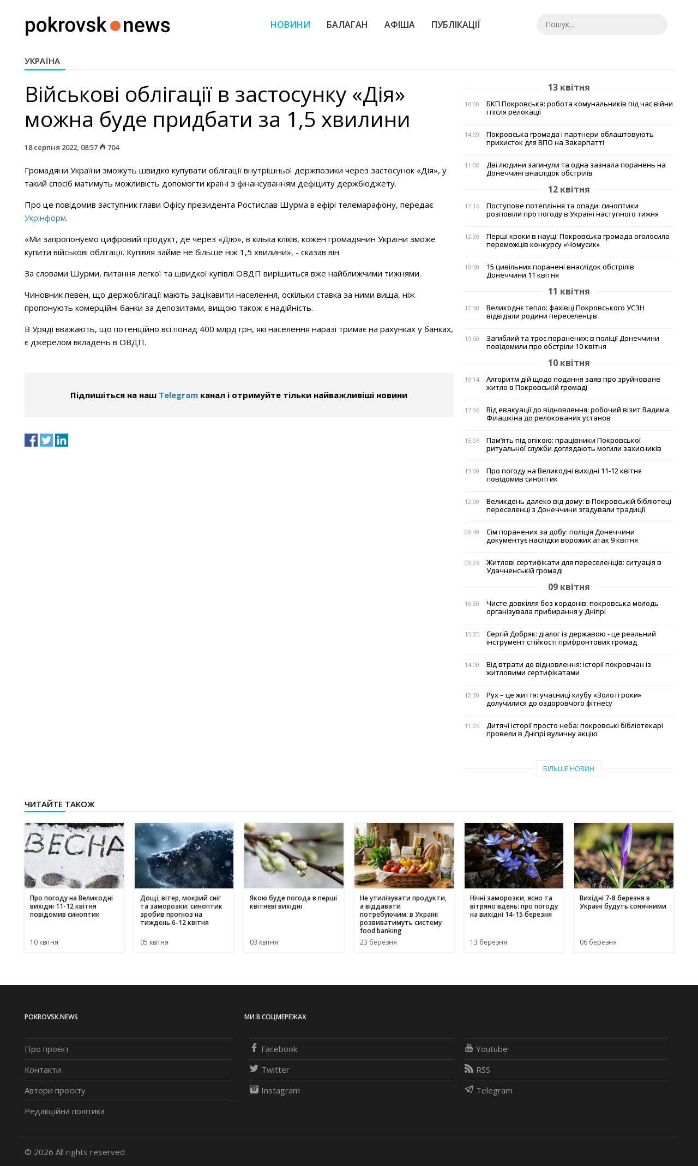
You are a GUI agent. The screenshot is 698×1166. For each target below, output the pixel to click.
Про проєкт (47, 1048)
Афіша (399, 25)
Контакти (43, 1069)
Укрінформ (45, 217)
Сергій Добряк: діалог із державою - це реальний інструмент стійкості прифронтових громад (571, 638)
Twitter (270, 1069)
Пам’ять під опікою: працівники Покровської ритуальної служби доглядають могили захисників (573, 444)
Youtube (486, 1048)
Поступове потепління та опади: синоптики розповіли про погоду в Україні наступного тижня (572, 210)
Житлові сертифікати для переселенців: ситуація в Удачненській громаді (573, 566)
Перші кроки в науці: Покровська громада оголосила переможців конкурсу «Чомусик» (578, 240)
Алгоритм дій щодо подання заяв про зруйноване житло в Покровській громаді (573, 383)
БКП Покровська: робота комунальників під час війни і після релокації (579, 108)
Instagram (275, 1090)
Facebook (273, 1048)
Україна (42, 60)
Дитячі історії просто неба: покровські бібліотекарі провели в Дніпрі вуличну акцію (574, 730)
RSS (477, 1069)
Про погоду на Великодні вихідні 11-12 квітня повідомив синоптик (564, 475)
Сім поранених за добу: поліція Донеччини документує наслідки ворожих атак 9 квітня (562, 536)
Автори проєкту (55, 1090)
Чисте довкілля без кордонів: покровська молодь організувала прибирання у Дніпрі (572, 607)
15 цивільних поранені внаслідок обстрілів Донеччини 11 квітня (560, 271)
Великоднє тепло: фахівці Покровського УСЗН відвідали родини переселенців (565, 312)
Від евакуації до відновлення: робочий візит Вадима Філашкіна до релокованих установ (577, 414)
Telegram (178, 394)
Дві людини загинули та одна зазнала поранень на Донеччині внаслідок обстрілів (576, 169)
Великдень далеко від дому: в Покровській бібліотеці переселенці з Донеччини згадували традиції (578, 505)
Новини (290, 25)
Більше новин (568, 768)
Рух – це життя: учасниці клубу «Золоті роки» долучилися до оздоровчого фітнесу (563, 699)
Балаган (347, 25)
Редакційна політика (65, 1110)
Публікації (455, 25)
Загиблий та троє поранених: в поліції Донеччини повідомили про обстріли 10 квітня (572, 342)
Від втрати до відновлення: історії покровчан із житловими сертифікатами (568, 668)
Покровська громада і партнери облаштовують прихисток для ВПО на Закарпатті (570, 138)
